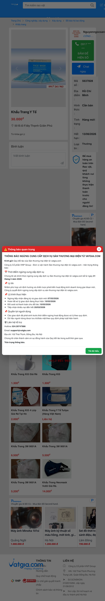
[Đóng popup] (99, 249)
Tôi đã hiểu (93, 350)
